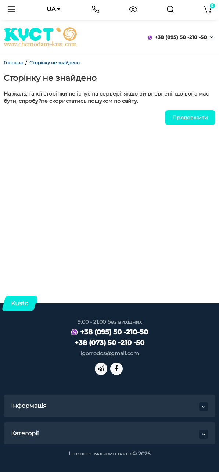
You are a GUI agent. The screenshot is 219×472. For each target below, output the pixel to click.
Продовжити (190, 117)
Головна (13, 62)
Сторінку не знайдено (54, 62)
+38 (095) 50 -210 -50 (177, 37)
